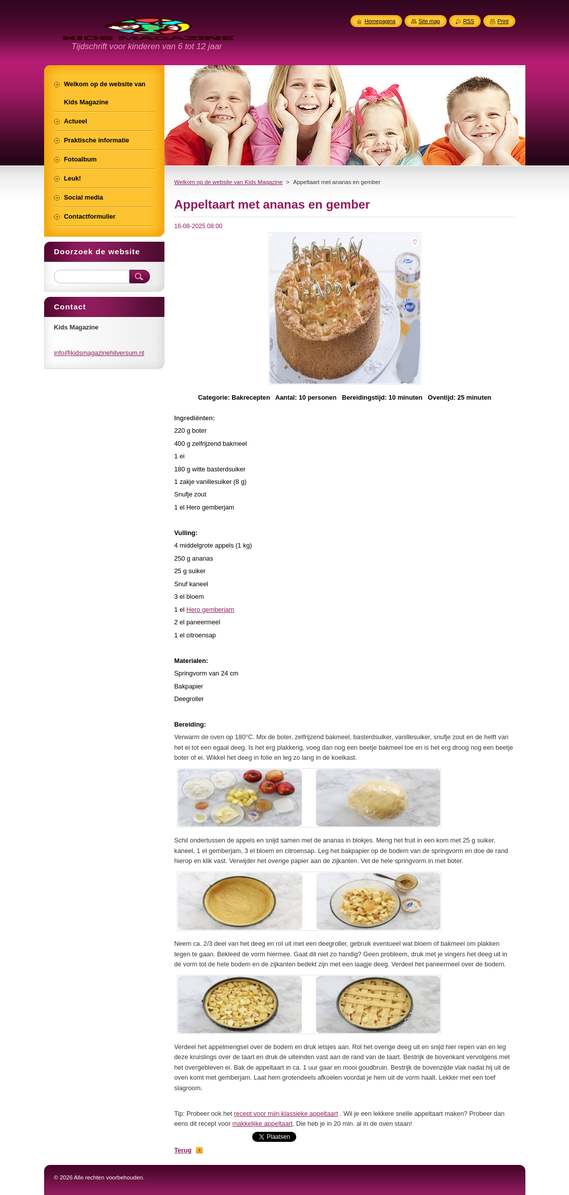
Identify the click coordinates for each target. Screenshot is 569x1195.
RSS (468, 21)
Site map (429, 21)
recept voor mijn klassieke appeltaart (286, 1113)
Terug (183, 1150)
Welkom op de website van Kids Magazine (228, 182)
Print (502, 21)
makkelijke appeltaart (262, 1123)
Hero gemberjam (210, 609)
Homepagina (380, 21)
